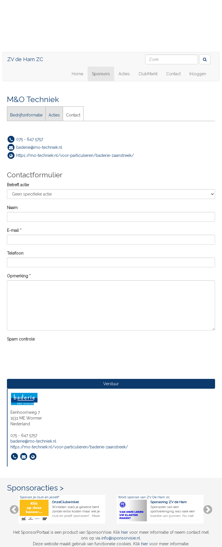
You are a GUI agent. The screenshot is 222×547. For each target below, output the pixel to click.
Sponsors (101, 74)
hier (124, 532)
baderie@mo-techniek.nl (39, 147)
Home (77, 74)
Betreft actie (18, 185)
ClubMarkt (148, 74)
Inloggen (197, 74)
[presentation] (51, 354)
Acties (124, 74)
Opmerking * (19, 276)
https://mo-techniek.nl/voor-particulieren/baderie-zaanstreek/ (75, 155)
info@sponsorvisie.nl (120, 538)
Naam (12, 207)
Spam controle (21, 339)
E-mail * (14, 230)
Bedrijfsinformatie (26, 115)
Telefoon (15, 253)
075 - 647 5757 (29, 139)
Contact (173, 74)
